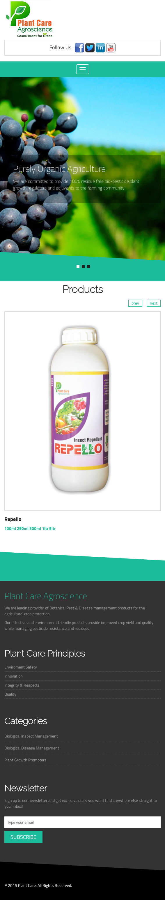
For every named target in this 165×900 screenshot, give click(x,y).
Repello (13, 519)
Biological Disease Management (31, 748)
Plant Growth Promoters (25, 760)
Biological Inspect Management (31, 736)
